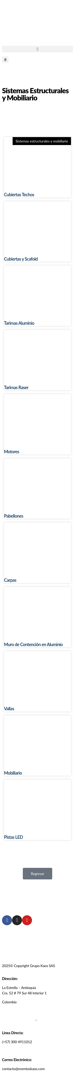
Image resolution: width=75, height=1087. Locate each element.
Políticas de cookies (53, 1020)
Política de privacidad (18, 1020)
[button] (37, 49)
